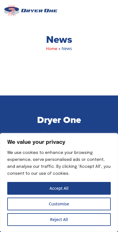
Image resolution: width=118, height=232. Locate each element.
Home (51, 49)
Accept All (59, 188)
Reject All (59, 219)
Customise (59, 204)
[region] (59, 182)
